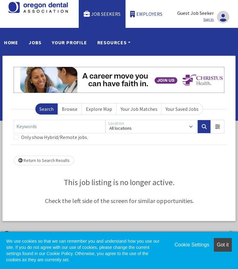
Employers (146, 14)
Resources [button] (112, 42)
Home (11, 42)
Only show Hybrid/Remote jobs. (54, 137)
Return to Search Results (44, 160)
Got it (223, 244)
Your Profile (69, 42)
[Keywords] (59, 126)
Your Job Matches (139, 109)
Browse (69, 109)
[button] (217, 126)
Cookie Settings (191, 244)
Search (46, 109)
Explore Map (99, 109)
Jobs (35, 42)
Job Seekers (102, 14)
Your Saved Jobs (182, 109)
